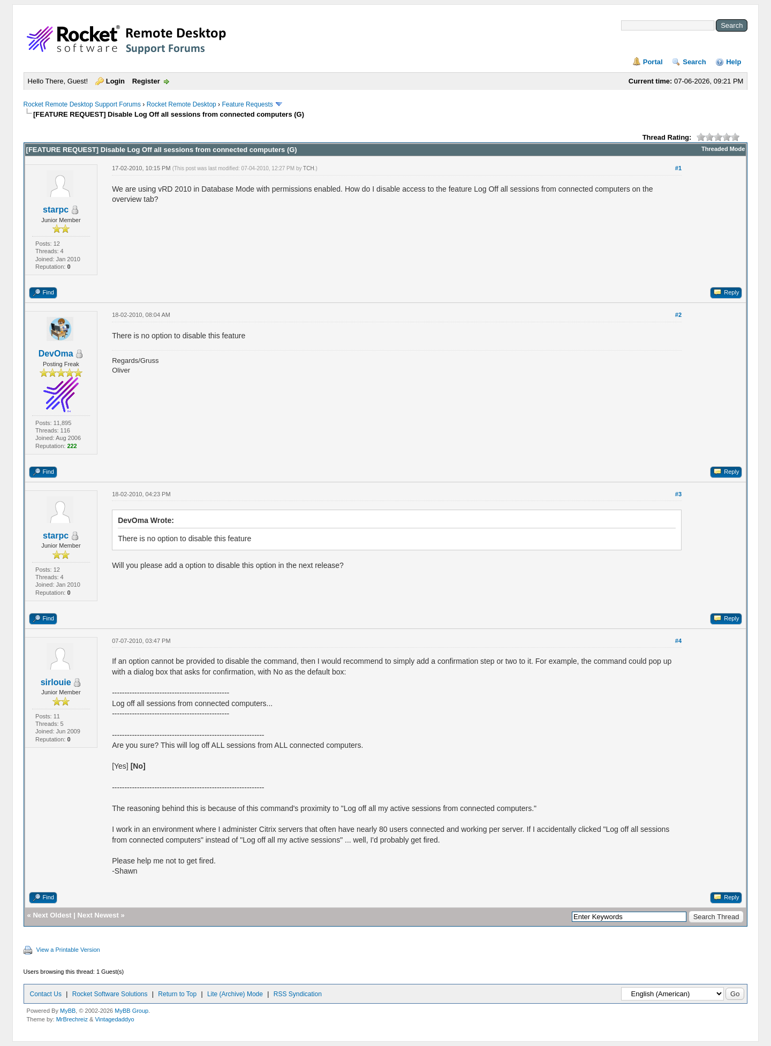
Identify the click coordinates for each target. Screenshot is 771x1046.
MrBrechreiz (72, 1019)
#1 (678, 168)
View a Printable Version (68, 949)
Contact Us (46, 994)
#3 (678, 494)
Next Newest (98, 915)
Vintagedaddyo (114, 1019)
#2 (678, 315)
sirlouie (56, 682)
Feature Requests (247, 104)
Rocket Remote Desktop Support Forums (82, 104)
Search (694, 62)
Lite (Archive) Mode (235, 994)
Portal (653, 62)
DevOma (56, 353)
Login (115, 81)
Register (146, 81)
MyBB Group (131, 1010)
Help (733, 62)
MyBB (67, 1010)
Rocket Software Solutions (110, 994)
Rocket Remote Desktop (181, 104)
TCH (308, 168)
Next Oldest (52, 915)
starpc (56, 209)
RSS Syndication (298, 994)
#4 (678, 641)
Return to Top (177, 994)
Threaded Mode (723, 149)
